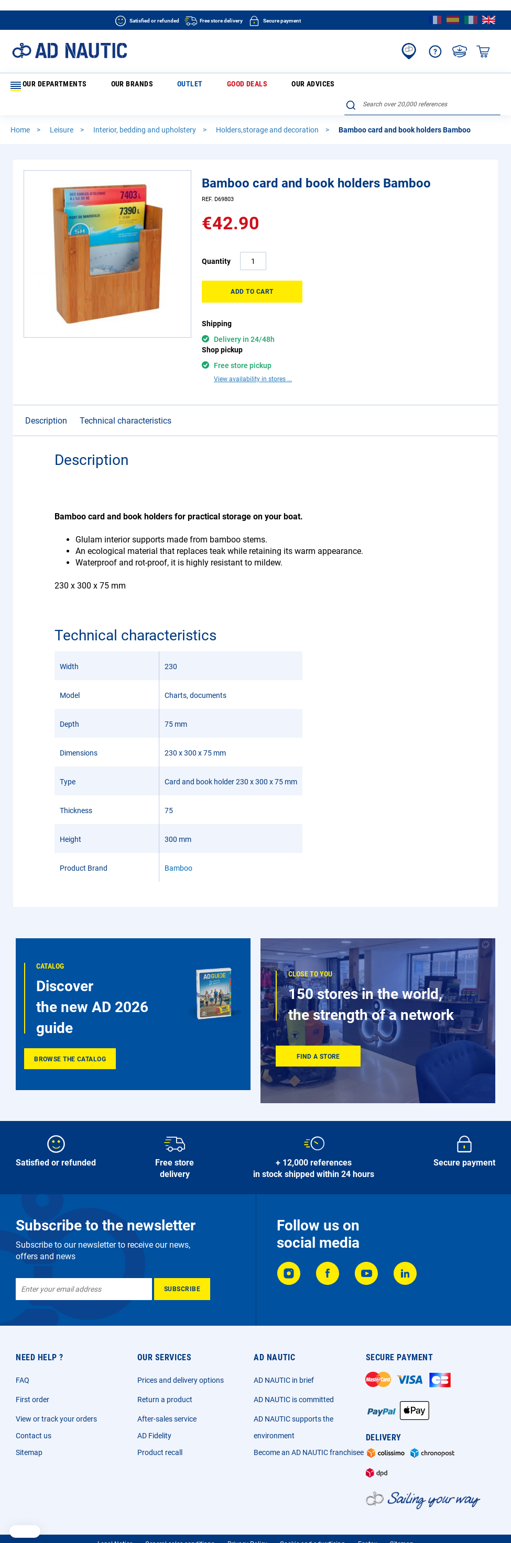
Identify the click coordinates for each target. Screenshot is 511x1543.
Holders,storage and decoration (268, 113)
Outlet (150, 86)
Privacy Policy (247, 1519)
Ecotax (367, 1519)
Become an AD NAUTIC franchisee (309, 1428)
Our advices (235, 86)
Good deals (188, 86)
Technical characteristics (125, 386)
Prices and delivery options (180, 1355)
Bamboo (178, 833)
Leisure (62, 113)
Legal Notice (115, 1519)
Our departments (46, 86)
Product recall (159, 1428)
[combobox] (422, 84)
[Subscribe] (182, 1264)
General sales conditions (179, 1519)
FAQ (22, 1355)
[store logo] (69, 50)
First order (32, 1375)
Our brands (110, 86)
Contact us (33, 1411)
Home (20, 113)
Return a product (164, 1375)
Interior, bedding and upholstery (145, 113)
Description (46, 386)
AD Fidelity (154, 1411)
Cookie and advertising (312, 1519)
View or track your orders (56, 1394)
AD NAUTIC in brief (284, 1355)
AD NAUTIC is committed (294, 1375)
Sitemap (29, 1428)
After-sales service (167, 1394)
